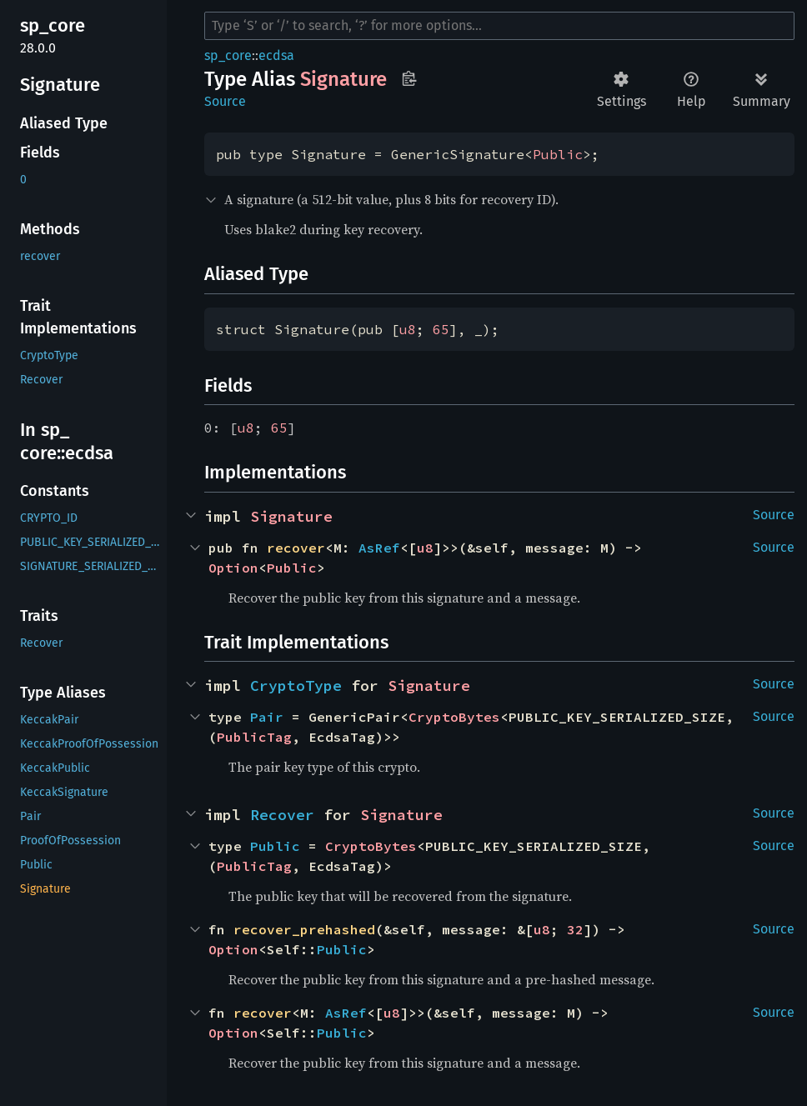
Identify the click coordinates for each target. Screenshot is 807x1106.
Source (225, 101)
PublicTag (254, 736)
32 (575, 929)
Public (558, 154)
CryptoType (296, 685)
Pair (266, 716)
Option (233, 567)
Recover (282, 814)
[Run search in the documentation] (499, 26)
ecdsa (276, 55)
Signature (291, 516)
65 (441, 329)
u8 (407, 329)
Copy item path (409, 78)
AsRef (379, 547)
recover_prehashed (304, 929)
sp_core (228, 55)
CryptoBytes (454, 716)
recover (296, 547)
